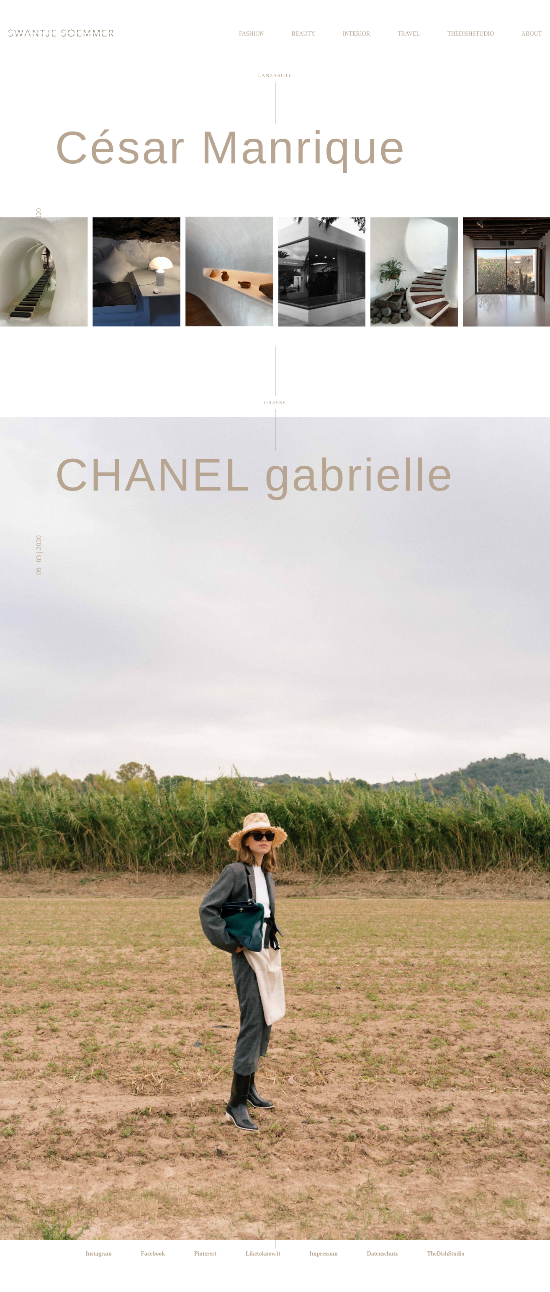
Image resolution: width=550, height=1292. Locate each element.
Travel (409, 34)
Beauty (303, 34)
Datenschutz (382, 1254)
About (532, 34)
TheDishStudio (470, 34)
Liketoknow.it (263, 1254)
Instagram (99, 1254)
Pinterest (205, 1254)
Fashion (251, 34)
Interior (356, 34)
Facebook (153, 1254)
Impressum (323, 1254)
